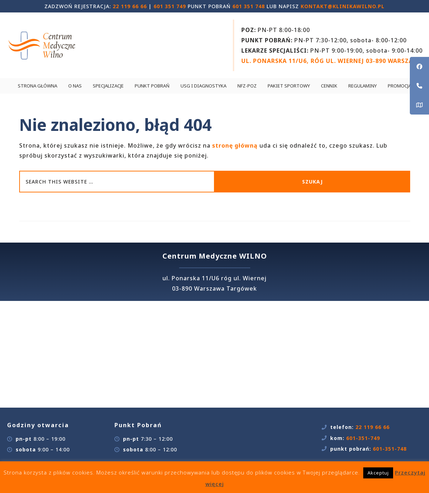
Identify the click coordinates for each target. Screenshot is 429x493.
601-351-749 (363, 438)
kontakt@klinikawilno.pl (343, 6)
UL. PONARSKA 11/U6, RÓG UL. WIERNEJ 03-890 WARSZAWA (331, 61)
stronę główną (235, 145)
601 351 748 (248, 6)
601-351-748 (390, 448)
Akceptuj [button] (378, 473)
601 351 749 (170, 6)
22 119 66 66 (130, 6)
